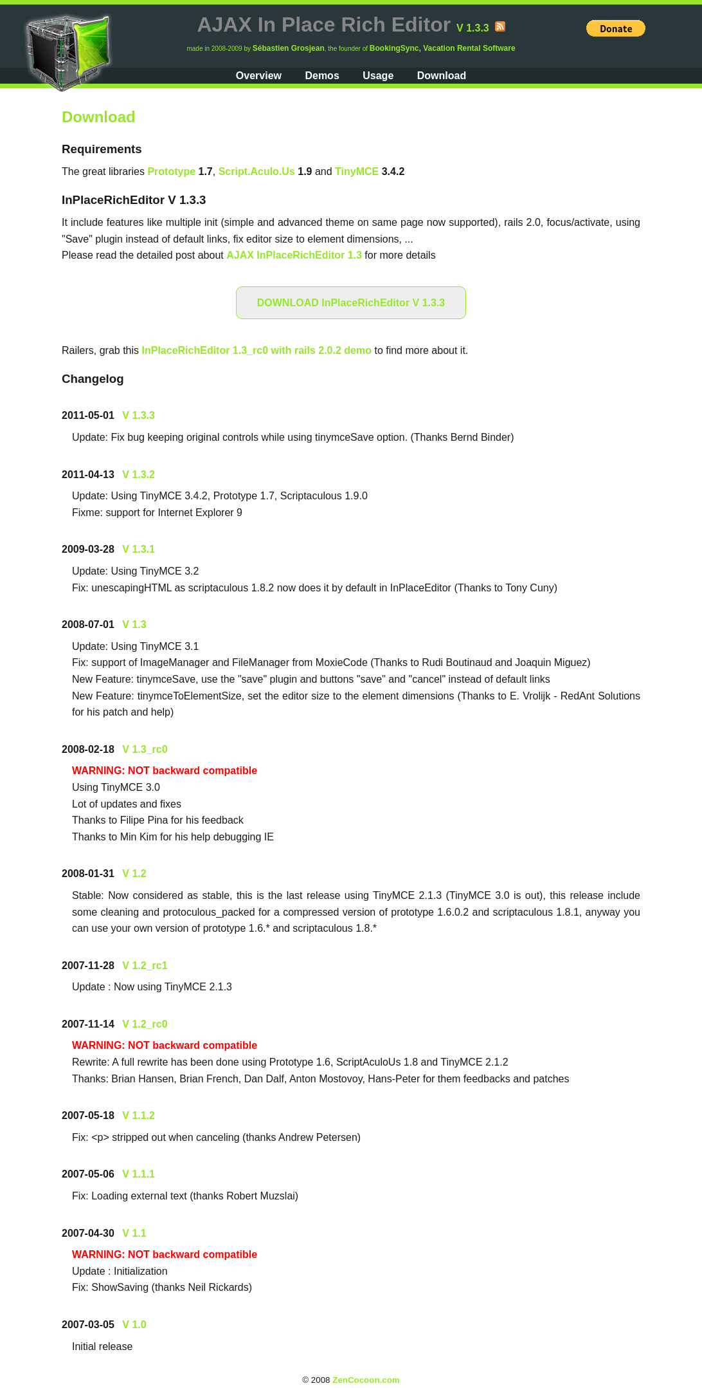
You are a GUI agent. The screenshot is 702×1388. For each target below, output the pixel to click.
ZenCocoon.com (365, 1380)
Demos (322, 75)
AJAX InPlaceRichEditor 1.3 (294, 255)
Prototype (171, 171)
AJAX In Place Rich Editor (324, 24)
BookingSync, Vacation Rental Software (443, 48)
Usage (378, 75)
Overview (259, 75)
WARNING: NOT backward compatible (164, 770)
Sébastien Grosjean (289, 48)
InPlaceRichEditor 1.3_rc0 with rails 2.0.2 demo (257, 350)
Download (441, 75)
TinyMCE (357, 171)
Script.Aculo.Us (257, 171)
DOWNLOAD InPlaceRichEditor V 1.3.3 (351, 302)
